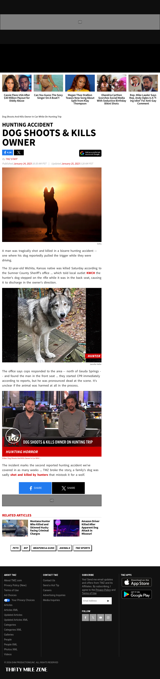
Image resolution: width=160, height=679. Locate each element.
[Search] (155, 68)
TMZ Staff (11, 159)
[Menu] (5, 68)
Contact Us (49, 580)
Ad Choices (10, 595)
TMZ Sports (82, 548)
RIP (26, 548)
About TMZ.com (13, 580)
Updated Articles (13, 614)
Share (35, 488)
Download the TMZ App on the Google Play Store (137, 594)
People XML (10, 644)
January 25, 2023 (70, 163)
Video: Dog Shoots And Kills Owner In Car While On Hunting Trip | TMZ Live (22, 458)
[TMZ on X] (14, 49)
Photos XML (10, 649)
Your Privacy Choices (19, 600)
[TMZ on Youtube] (22, 49)
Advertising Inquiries (54, 595)
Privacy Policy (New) (15, 585)
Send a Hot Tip (51, 585)
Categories (10, 624)
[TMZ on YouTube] (100, 617)
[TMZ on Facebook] (5, 49)
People (8, 639)
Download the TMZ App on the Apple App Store (137, 582)
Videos (8, 654)
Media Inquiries (51, 600)
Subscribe (108, 600)
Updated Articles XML (16, 619)
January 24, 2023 (22, 163)
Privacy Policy (103, 589)
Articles (8, 605)
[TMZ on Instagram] (31, 49)
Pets (15, 548)
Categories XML (12, 629)
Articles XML (11, 610)
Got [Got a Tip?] (11, 59)
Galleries (9, 634)
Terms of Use (11, 590)
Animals (64, 548)
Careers (47, 590)
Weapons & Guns (43, 548)
